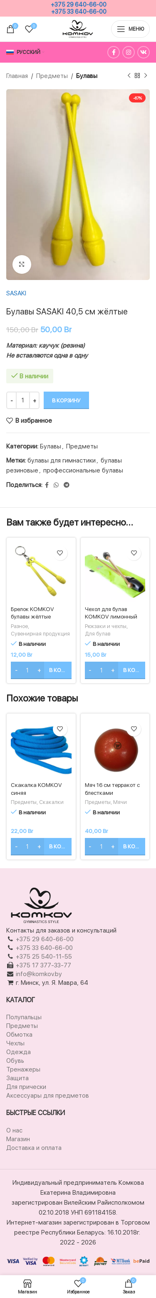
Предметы (52, 76)
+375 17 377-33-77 (43, 965)
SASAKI (16, 293)
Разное (19, 626)
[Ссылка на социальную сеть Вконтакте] (143, 52)
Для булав (97, 634)
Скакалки (51, 802)
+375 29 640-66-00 (78, 4)
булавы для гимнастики (61, 460)
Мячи (120, 802)
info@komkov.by (38, 974)
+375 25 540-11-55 (44, 956)
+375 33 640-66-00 (78, 11)
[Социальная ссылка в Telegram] (66, 485)
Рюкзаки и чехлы (105, 626)
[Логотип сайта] (77, 28)
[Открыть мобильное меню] (130, 29)
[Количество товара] (23, 400)
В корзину (66, 400)
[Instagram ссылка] (128, 52)
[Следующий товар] (145, 76)
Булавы (86, 76)
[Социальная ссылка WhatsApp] (56, 485)
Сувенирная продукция (40, 634)
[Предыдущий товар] (129, 76)
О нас (14, 1130)
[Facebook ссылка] (113, 52)
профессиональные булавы (83, 470)
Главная (17, 76)
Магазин (18, 1139)
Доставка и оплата (34, 1148)
